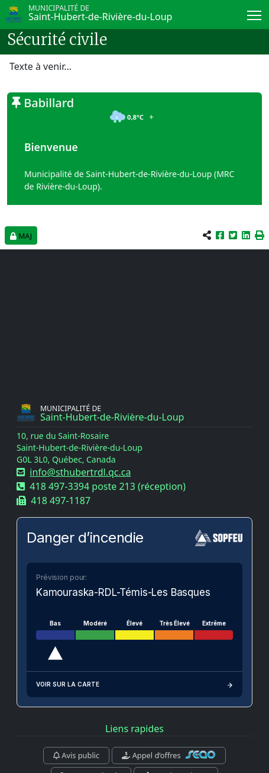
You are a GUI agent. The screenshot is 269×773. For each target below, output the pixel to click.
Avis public (76, 755)
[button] (259, 235)
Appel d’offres (169, 755)
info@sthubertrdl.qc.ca (80, 472)
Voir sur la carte (134, 684)
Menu (255, 13)
